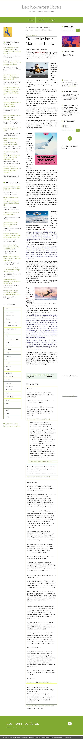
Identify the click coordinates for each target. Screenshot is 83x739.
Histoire (8, 353)
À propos (51, 20)
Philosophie (9, 376)
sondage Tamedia (39, 52)
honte (43, 375)
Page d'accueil (29, 30)
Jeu (7, 359)
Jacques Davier (8, 104)
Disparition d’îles (9, 106)
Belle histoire (9, 315)
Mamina (8, 366)
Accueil (30, 20)
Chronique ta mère (11, 329)
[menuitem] (30, 20)
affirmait (42, 229)
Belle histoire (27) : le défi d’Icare (43, 30)
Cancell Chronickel (11, 322)
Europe (8, 342)
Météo (8, 370)
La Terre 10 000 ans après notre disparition (37, 27)
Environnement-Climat (12, 339)
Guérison (8, 349)
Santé (7, 400)
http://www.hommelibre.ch (69, 396)
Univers (8, 413)
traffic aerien (30, 375)
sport (7, 410)
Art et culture (9, 312)
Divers (8, 332)
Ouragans (9, 373)
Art (7, 309)
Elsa (7, 336)
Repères (8, 393)
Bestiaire (8, 319)
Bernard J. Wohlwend (10, 89)
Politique (8, 383)
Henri (5, 63)
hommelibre (7, 117)
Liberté (8, 363)
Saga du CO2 (9, 397)
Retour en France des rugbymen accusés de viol (11, 78)
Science (8, 403)
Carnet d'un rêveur (11, 326)
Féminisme (9, 346)
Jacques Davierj (8, 49)
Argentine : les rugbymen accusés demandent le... (11, 157)
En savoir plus (68, 737)
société (8, 407)
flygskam (47, 375)
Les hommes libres (41, 6)
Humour (8, 356)
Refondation (9, 390)
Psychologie (9, 386)
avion (36, 375)
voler (39, 375)
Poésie (8, 380)
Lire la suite (72, 86)
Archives (41, 20)
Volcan (8, 417)
